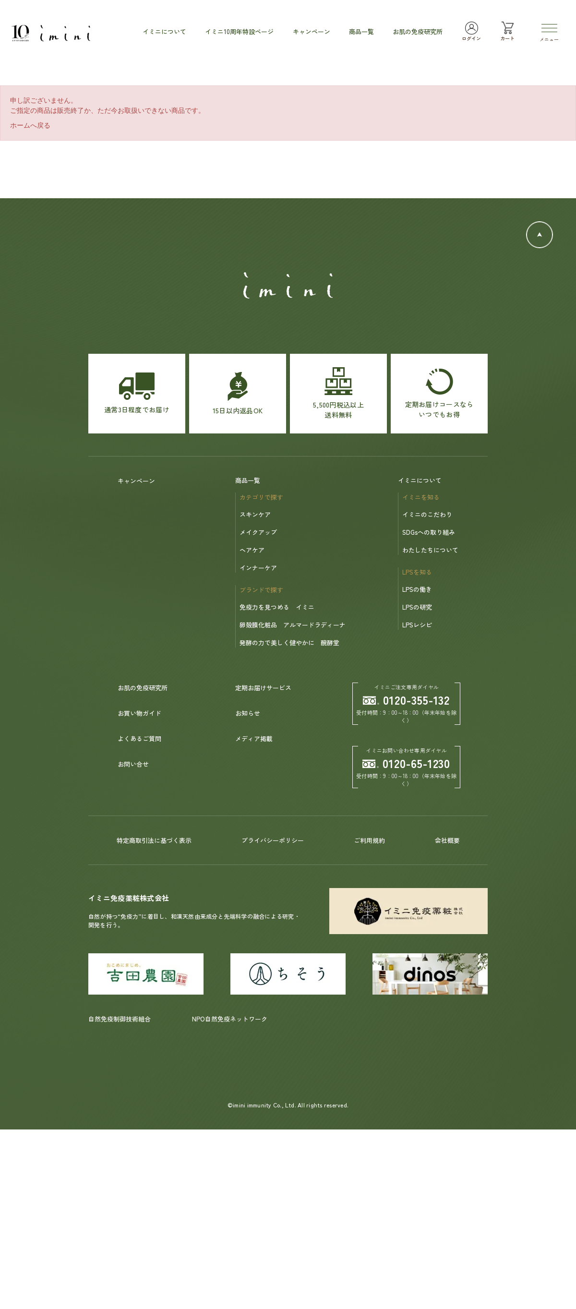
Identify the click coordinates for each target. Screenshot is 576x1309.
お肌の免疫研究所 (143, 687)
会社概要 (447, 840)
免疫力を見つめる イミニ (277, 607)
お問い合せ (133, 764)
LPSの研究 (417, 607)
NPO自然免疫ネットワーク (229, 1018)
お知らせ (247, 713)
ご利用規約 (369, 840)
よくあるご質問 (139, 738)
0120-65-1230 (406, 763)
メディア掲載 (254, 738)
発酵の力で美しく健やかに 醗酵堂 (289, 642)
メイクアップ (258, 532)
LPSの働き (417, 589)
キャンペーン (136, 480)
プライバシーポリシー (272, 840)
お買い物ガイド (139, 713)
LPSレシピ (417, 624)
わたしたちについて (430, 549)
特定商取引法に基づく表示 (154, 840)
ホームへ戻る (30, 125)
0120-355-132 (406, 699)
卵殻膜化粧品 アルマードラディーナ (293, 624)
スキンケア (255, 514)
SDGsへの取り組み (428, 532)
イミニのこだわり (427, 514)
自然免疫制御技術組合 (119, 1018)
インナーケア (258, 567)
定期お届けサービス (263, 687)
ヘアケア (252, 549)
